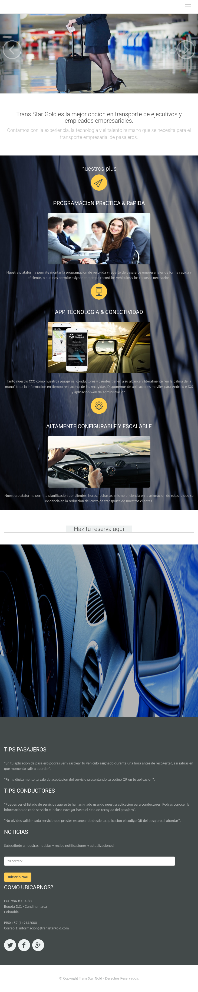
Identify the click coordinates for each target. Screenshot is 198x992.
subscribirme (18, 877)
